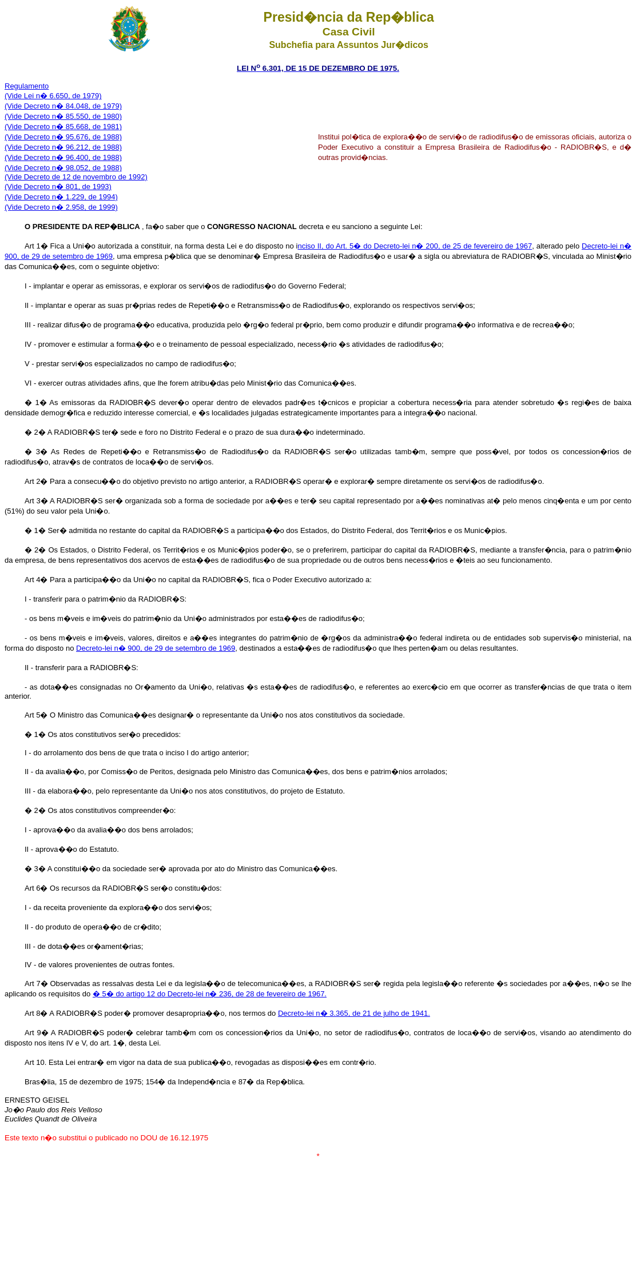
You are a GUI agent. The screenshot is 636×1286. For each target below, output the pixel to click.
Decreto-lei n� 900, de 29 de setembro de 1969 (155, 648)
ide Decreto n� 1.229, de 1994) (65, 197)
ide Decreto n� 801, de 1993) (62, 186)
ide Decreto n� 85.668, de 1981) (67, 126)
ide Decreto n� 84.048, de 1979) (67, 106)
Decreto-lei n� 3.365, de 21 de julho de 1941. (354, 1013)
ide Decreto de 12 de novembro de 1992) (80, 177)
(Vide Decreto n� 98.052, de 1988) (63, 167)
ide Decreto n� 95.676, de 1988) (67, 137)
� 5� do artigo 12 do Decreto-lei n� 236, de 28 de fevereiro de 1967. (210, 993)
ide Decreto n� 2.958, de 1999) (65, 207)
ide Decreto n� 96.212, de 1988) (67, 147)
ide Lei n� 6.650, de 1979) (57, 95)
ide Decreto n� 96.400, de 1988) (67, 157)
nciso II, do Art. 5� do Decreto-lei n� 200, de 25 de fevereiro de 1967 (414, 246)
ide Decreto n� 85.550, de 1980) (67, 116)
